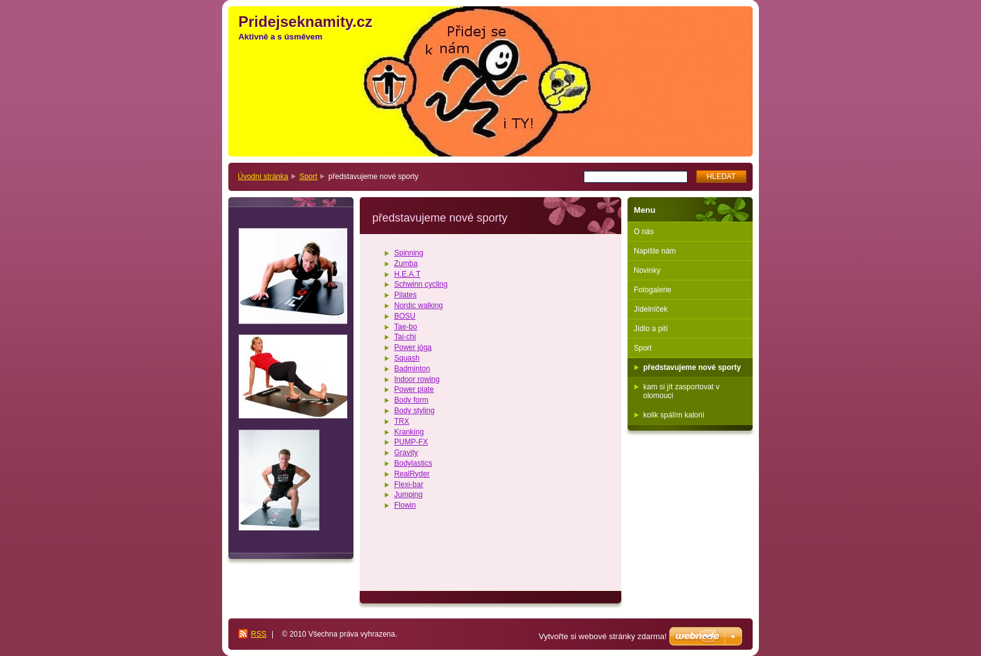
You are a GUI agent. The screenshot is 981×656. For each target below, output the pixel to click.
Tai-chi (405, 336)
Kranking (409, 432)
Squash (407, 358)
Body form (411, 400)
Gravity (406, 452)
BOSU (404, 316)
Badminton (412, 368)
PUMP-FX (411, 442)
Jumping (408, 494)
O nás (644, 231)
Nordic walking (418, 305)
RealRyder (412, 473)
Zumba (405, 263)
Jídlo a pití (651, 328)
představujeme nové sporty (692, 367)
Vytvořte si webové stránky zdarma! (603, 636)
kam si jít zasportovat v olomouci (681, 391)
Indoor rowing (417, 379)
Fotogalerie (652, 289)
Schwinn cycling (420, 284)
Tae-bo (405, 326)
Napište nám (655, 251)
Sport (308, 176)
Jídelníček (651, 309)
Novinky (647, 270)
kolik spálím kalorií (673, 415)
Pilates (405, 294)
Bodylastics (413, 463)
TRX (401, 421)
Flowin (405, 505)
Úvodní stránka (263, 176)
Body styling (414, 410)
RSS (259, 634)
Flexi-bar (409, 484)
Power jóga (413, 347)
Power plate (414, 389)
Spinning (409, 253)
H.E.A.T (407, 274)
